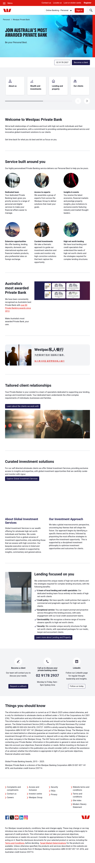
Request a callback (18, 686)
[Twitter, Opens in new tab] (12, 817)
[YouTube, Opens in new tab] (16, 817)
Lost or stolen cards (72, 3)
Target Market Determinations (53, 843)
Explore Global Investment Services (22, 478)
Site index (77, 800)
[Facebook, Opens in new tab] (7, 817)
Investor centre (35, 794)
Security (54, 787)
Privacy (54, 794)
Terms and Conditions (14, 843)
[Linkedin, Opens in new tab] (21, 817)
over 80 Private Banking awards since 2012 (18, 308)
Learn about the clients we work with (23, 406)
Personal (6, 20)
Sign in (79, 10)
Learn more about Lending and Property (53, 637)
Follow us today (77, 686)
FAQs (53, 791)
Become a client (81, 62)
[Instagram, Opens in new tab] (26, 819)
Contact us (46, 3)
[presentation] (87, 101)
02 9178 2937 (62, 62)
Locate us (57, 3)
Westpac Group (35, 797)
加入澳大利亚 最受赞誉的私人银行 (49, 361)
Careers (10, 797)
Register (87, 3)
